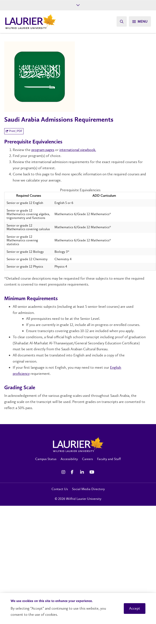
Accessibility (69, 459)
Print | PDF (14, 131)
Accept (134, 608)
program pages (42, 149)
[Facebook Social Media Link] (73, 472)
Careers (87, 459)
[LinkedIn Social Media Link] (82, 472)
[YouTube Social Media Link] (92, 472)
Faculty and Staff (109, 459)
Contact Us (60, 489)
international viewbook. (77, 149)
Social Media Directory (88, 489)
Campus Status (45, 459)
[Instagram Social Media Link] (64, 472)
